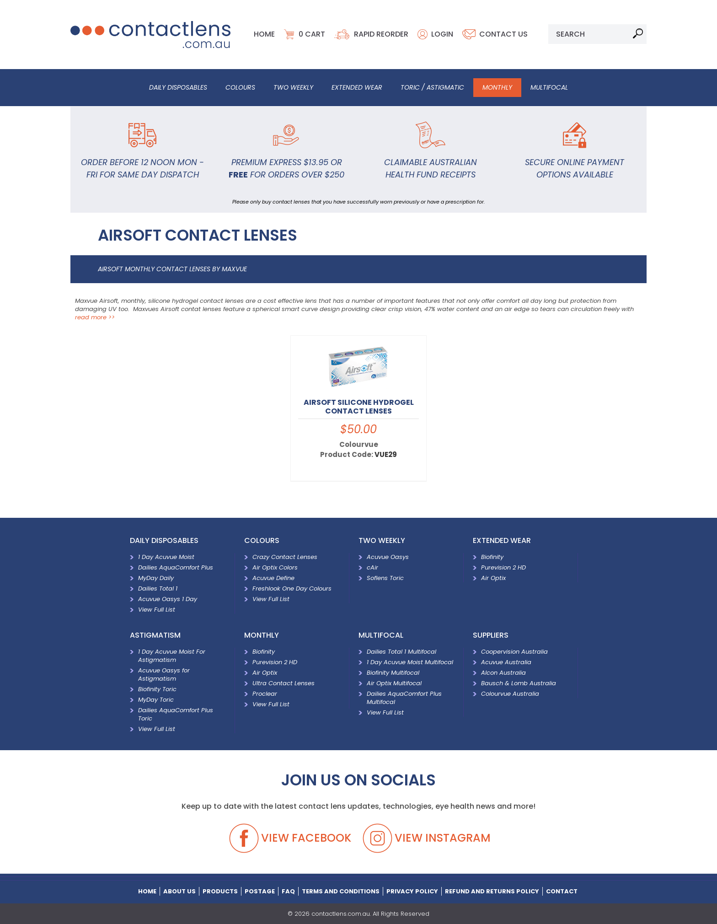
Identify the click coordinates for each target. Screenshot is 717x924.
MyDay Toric (156, 698)
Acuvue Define (273, 577)
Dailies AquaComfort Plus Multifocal (404, 696)
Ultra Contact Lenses (283, 682)
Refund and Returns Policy (492, 890)
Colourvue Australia (513, 692)
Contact (562, 890)
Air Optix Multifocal (394, 682)
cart (312, 33)
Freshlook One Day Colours (292, 587)
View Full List (156, 608)
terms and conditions (341, 890)
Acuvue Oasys (388, 556)
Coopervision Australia (514, 650)
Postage (260, 890)
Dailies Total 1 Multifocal (401, 650)
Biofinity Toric (157, 688)
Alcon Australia (503, 671)
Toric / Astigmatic (432, 86)
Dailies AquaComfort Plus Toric (175, 713)
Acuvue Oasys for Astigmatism (164, 673)
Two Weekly (293, 86)
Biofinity (492, 556)
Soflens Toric (385, 577)
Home (264, 33)
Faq (288, 890)
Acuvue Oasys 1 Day (167, 598)
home (147, 890)
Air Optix (493, 577)
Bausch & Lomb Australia (518, 682)
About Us (179, 890)
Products (220, 890)
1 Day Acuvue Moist (166, 556)
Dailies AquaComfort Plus (175, 566)
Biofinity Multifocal (393, 671)
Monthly (497, 86)
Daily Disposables (178, 86)
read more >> (95, 316)
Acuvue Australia (506, 661)
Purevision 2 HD (503, 566)
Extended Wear (357, 86)
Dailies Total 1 (157, 587)
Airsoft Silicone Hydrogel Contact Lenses (359, 405)
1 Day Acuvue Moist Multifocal (410, 661)
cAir (372, 566)
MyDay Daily (156, 577)
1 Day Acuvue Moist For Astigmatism (171, 654)
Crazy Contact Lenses (284, 556)
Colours (240, 86)
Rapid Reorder (381, 33)
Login (442, 33)
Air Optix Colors (275, 566)
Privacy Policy (412, 890)
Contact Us (503, 33)
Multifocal (549, 86)
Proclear (264, 692)
